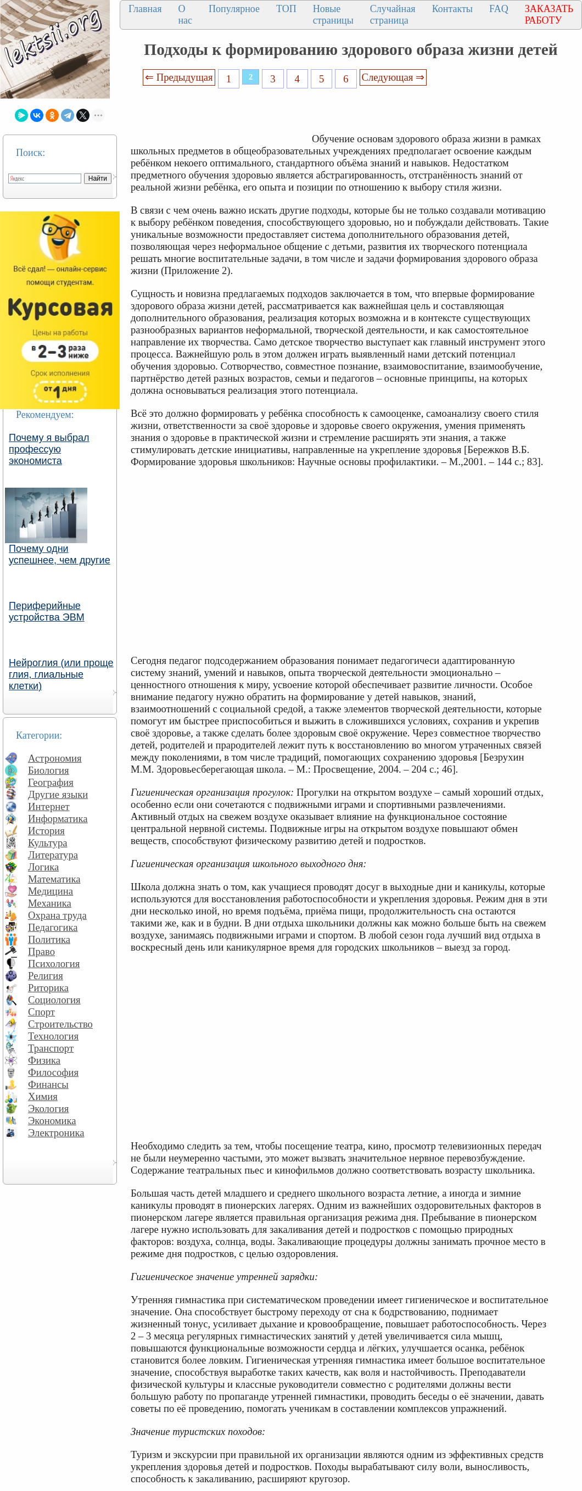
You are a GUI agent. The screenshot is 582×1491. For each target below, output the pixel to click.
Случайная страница (393, 14)
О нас (185, 14)
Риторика (48, 987)
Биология (48, 770)
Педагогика (53, 927)
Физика (44, 1060)
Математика (54, 879)
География (51, 782)
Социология (54, 1000)
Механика (49, 903)
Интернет (49, 806)
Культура (48, 842)
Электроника (56, 1132)
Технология (53, 1036)
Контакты (452, 8)
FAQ (498, 8)
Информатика (58, 818)
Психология (54, 963)
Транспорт (51, 1048)
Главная (144, 8)
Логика (43, 867)
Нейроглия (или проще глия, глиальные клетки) (61, 674)
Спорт (41, 1012)
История (46, 830)
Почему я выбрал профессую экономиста (49, 449)
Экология (48, 1108)
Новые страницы (333, 14)
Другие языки (58, 794)
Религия (45, 975)
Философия (53, 1072)
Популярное (234, 8)
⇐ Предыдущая (179, 77)
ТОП (286, 8)
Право (41, 951)
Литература (53, 855)
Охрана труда (57, 915)
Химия (43, 1096)
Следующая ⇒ (393, 77)
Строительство (60, 1024)
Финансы (48, 1084)
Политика (49, 939)
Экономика (52, 1120)
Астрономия (55, 758)
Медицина (50, 891)
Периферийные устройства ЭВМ (47, 611)
